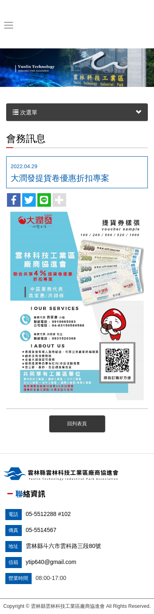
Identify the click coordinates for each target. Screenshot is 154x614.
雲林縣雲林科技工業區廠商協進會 (75, 25)
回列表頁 (77, 424)
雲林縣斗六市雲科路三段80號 (63, 546)
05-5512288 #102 (48, 514)
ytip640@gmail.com (51, 562)
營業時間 (18, 578)
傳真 (13, 530)
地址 (13, 546)
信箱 (13, 562)
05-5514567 (41, 530)
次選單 (77, 112)
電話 (13, 514)
